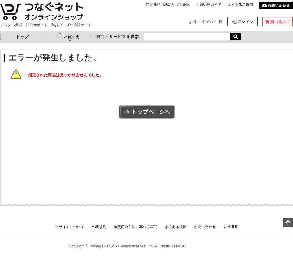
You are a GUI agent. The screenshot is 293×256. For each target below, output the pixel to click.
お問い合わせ (205, 227)
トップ (23, 37)
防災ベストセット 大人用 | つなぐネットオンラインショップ (41, 11)
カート (277, 21)
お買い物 (68, 37)
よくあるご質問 (240, 4)
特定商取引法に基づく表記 (168, 4)
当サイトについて (69, 227)
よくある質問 (176, 227)
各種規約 (99, 227)
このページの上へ (288, 222)
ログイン (242, 21)
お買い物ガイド (208, 4)
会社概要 (230, 227)
